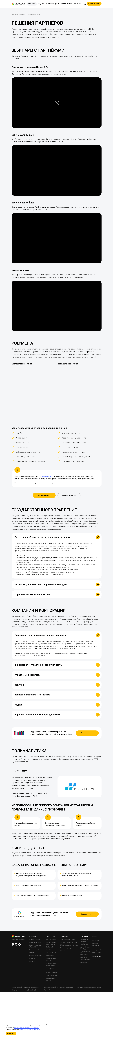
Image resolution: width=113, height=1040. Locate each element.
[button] (94, 4)
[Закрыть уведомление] (46, 1025)
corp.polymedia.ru (47, 477)
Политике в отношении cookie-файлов (29, 1029)
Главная (14, 14)
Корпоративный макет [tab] (22, 364)
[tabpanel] (56, 396)
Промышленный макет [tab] (67, 364)
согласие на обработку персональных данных (26, 1027)
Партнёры (22, 14)
